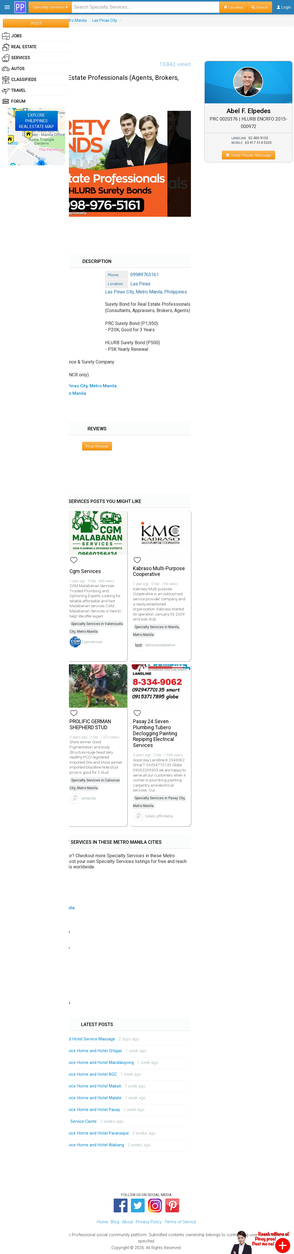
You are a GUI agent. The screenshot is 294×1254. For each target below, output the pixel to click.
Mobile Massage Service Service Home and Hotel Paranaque (72, 1133)
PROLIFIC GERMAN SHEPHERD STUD (90, 724)
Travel (14, 91)
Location (233, 7)
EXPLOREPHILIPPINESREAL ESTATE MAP (36, 121)
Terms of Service (180, 1222)
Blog (115, 1222)
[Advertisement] (147, 39)
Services (16, 58)
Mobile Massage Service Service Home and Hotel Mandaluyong (75, 1062)
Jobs (12, 36)
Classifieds (19, 80)
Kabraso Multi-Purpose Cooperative (159, 571)
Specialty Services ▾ (50, 7)
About (127, 1222)
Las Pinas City (104, 20)
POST (36, 23)
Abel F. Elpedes (249, 111)
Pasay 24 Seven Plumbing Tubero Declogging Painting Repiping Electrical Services (155, 733)
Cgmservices (92, 642)
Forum (14, 102)
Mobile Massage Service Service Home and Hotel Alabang (70, 1145)
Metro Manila (75, 20)
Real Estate (19, 47)
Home (102, 1222)
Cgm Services (85, 571)
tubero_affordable (159, 816)
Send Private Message (248, 155)
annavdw (89, 798)
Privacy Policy (149, 1222)
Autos (13, 69)
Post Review (97, 446)
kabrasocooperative (160, 645)
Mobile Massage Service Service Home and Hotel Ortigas (69, 1050)
